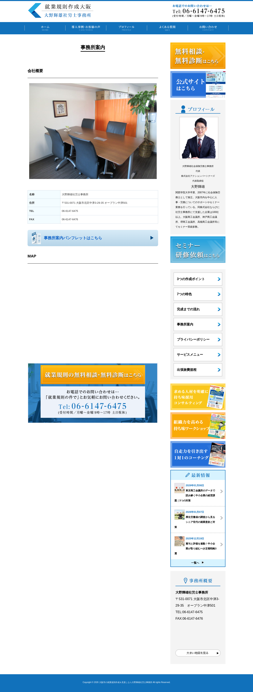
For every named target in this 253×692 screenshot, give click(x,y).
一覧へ (197, 562)
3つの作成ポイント (191, 279)
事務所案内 (185, 324)
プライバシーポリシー (193, 339)
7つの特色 (184, 294)
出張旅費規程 (186, 369)
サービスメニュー (190, 354)
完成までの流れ (188, 309)
